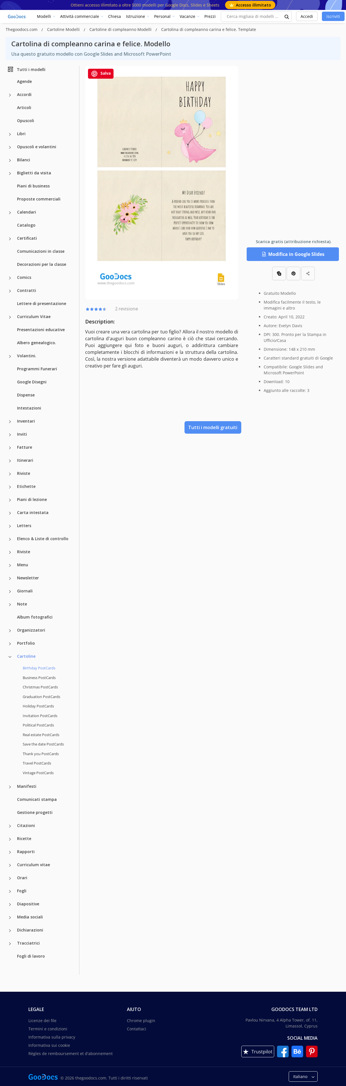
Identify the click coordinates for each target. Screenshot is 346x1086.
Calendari (26, 212)
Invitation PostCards (40, 715)
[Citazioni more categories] (10, 826)
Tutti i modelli (26, 69)
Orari (22, 877)
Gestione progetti (35, 812)
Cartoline (26, 656)
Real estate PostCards (41, 734)
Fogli (21, 890)
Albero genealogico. (36, 342)
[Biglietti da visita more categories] (10, 173)
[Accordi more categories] (10, 95)
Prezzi (210, 16)
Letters (24, 525)
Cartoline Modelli (64, 29)
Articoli (24, 107)
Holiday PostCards (38, 706)
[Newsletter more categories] (10, 578)
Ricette (24, 838)
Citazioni (26, 825)
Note (22, 604)
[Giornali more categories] (10, 591)
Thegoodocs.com (22, 29)
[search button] (287, 16)
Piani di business (33, 186)
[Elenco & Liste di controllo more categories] (10, 539)
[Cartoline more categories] (10, 657)
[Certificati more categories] (10, 239)
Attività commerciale (79, 16)
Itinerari (25, 460)
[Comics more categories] (10, 278)
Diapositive (28, 904)
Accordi (24, 94)
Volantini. (26, 355)
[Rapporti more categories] (10, 852)
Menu (22, 564)
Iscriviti (333, 16)
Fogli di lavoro (31, 956)
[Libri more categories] (10, 134)
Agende (24, 81)
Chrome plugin (141, 1020)
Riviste (23, 473)
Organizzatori (31, 630)
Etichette (26, 486)
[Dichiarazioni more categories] (10, 930)
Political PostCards (38, 725)
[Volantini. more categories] (10, 356)
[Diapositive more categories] (10, 904)
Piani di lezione (32, 499)
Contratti (26, 290)
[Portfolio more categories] (10, 644)
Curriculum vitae (33, 864)
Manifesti (26, 786)
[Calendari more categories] (10, 212)
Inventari (26, 421)
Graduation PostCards (41, 696)
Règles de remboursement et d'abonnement (70, 1053)
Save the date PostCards (43, 744)
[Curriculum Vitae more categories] (10, 317)
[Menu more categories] (10, 565)
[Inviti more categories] (10, 435)
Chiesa (114, 16)
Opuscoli (25, 120)
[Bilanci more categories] (10, 160)
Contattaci (136, 1028)
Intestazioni (29, 408)
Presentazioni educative (41, 329)
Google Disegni (32, 382)
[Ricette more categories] (10, 839)
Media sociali (30, 917)
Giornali (25, 591)
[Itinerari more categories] (10, 461)
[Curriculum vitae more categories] (10, 865)
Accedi (307, 16)
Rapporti (26, 851)
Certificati (27, 238)
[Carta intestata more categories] (10, 513)
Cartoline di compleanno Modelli (121, 29)
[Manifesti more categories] (10, 787)
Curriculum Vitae (34, 316)
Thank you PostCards (41, 753)
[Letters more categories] (10, 526)
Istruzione (135, 16)
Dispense (26, 395)
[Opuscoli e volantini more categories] (10, 147)
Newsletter (28, 577)
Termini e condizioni (47, 1028)
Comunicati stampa (37, 799)
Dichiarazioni (30, 930)
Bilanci (23, 159)
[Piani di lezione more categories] (10, 500)
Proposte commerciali (38, 199)
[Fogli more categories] (10, 891)
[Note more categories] (10, 604)
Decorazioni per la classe (41, 264)
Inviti (22, 434)
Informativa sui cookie (49, 1045)
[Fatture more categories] (10, 448)
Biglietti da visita (34, 173)
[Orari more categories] (10, 878)
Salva (101, 73)
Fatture (24, 447)
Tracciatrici (28, 943)
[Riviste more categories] (10, 474)
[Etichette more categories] (10, 487)
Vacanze (187, 16)
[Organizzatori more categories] (10, 630)
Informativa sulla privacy (51, 1037)
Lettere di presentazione (41, 303)
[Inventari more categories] (10, 421)
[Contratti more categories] (10, 291)
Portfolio (26, 643)
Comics (24, 277)
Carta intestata (33, 512)
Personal (162, 16)
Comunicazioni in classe (40, 251)
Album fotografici (35, 617)
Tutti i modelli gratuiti (212, 427)
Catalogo (26, 225)
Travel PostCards (37, 763)
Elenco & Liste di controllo (42, 538)
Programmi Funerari (37, 368)
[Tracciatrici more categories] (10, 943)
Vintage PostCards (38, 772)
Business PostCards (39, 677)
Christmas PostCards (40, 687)
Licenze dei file (42, 1020)
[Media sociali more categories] (10, 917)
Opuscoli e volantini (36, 146)
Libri (21, 133)
